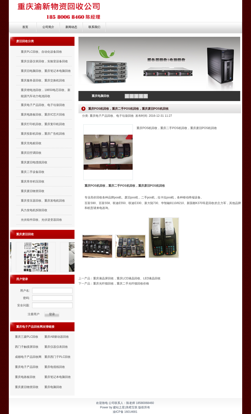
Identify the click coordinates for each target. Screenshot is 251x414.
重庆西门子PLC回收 (57, 357)
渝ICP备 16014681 (125, 412)
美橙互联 (132, 407)
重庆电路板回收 (25, 377)
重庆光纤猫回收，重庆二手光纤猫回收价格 (121, 283)
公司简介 (48, 27)
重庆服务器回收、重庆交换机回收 (43, 80)
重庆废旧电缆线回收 (34, 162)
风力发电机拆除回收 (34, 210)
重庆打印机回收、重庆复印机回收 (43, 124)
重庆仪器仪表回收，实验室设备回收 (44, 61)
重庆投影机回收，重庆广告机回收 (43, 133)
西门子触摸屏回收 (26, 347)
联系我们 (94, 27)
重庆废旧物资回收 (32, 191)
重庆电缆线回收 (54, 367)
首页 (25, 27)
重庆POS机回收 (95, 185)
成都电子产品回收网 (28, 357)
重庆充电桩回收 (31, 143)
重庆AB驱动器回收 (56, 336)
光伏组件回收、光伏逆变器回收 (41, 219)
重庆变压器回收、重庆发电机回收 (43, 200)
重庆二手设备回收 (32, 172)
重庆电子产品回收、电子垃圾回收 (43, 105)
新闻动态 (71, 27)
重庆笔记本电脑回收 (57, 377)
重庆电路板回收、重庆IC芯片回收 (43, 114)
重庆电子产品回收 (26, 367)
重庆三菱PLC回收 (26, 336)
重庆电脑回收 (53, 387)
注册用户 (33, 314)
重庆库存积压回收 (32, 181)
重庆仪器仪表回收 (56, 347)
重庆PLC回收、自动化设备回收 (41, 51)
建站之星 (119, 407)
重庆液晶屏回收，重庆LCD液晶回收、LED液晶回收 (127, 278)
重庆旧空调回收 (31, 153)
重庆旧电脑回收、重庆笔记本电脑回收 (46, 71)
